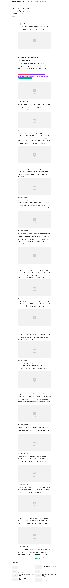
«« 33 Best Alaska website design (23, 557)
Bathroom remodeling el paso (24, 74)
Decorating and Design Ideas (15, 586)
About (40, 1)
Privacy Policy (36, 1)
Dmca (31, 1)
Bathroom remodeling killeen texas (25, 77)
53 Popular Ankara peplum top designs (49, 566)
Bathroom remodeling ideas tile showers (26, 76)
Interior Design (44, 1)
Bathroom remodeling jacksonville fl (37, 74)
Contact (28, 1)
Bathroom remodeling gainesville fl (41, 76)
